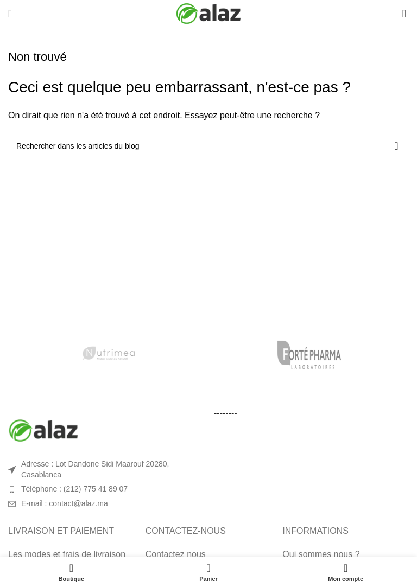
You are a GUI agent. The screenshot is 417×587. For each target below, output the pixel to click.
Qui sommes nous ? (320, 554)
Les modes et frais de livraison (66, 554)
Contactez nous (176, 554)
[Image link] (43, 430)
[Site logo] (208, 12)
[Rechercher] (208, 145)
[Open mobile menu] (10, 13)
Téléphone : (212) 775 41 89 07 (74, 488)
